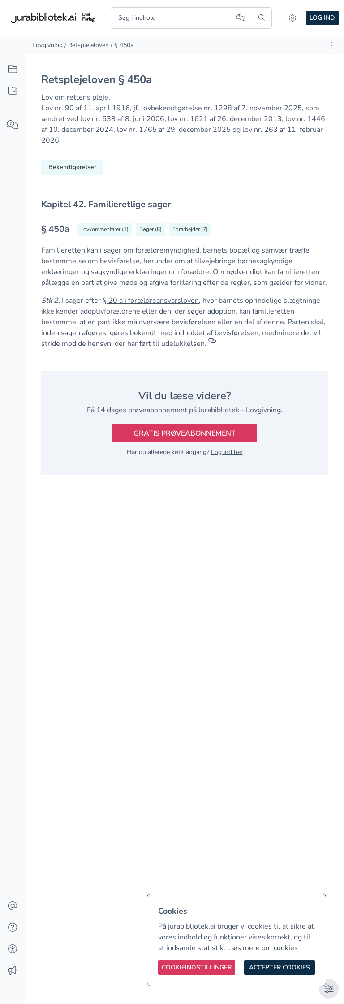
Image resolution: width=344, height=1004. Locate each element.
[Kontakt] (13, 906)
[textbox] (184, 204)
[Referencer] (212, 343)
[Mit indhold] (13, 91)
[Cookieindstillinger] (196, 967)
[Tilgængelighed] (13, 949)
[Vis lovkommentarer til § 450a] (104, 229)
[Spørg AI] (240, 18)
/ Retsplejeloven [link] (86, 45)
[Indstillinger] (292, 18)
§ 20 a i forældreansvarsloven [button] (151, 301)
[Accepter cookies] (279, 967)
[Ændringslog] (13, 971)
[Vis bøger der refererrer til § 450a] (150, 229)
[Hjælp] (13, 928)
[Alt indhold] (13, 69)
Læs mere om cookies (262, 948)
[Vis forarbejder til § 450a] (190, 229)
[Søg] (261, 18)
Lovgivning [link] (47, 45)
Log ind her (227, 452)
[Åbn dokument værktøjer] (331, 45)
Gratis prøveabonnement (184, 433)
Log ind (322, 17)
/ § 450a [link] (122, 45)
